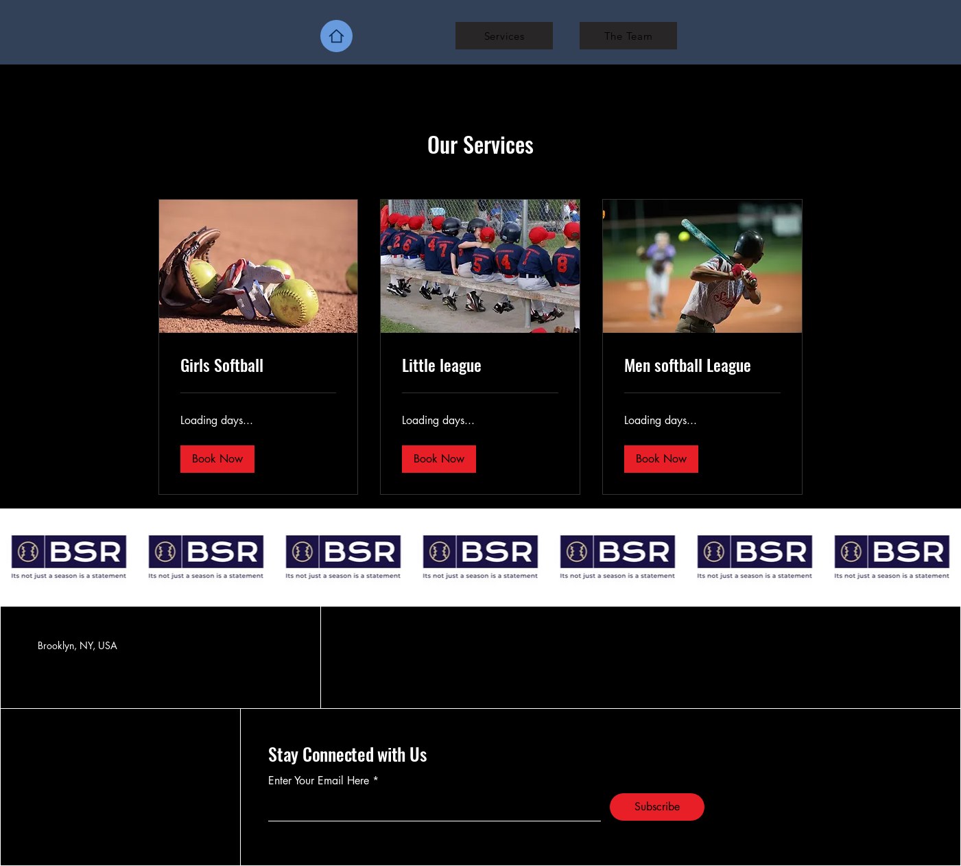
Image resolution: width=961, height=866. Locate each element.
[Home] (336, 36)
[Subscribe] (657, 807)
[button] (217, 459)
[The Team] (628, 35)
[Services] (504, 35)
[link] (258, 365)
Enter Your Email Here (318, 780)
